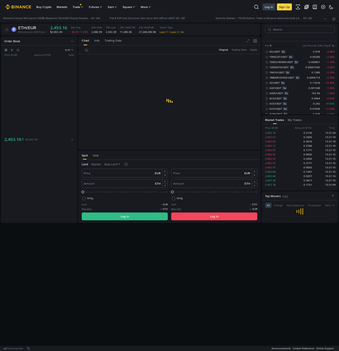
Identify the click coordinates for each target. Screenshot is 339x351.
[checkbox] (88, 198)
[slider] (125, 192)
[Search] (301, 29)
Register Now (170, 287)
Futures (96, 7)
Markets (62, 7)
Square (129, 7)
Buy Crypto (43, 7)
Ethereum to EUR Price (32, 32)
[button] (165, 171)
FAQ (285, 196)
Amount (89, 183)
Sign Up (284, 7)
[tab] (85, 40)
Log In (269, 7)
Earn (112, 7)
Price (87, 173)
